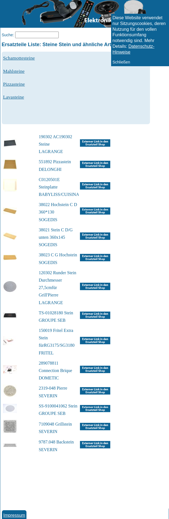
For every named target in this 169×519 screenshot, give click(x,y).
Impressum (14, 515)
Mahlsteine (14, 71)
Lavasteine (13, 97)
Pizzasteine (14, 84)
